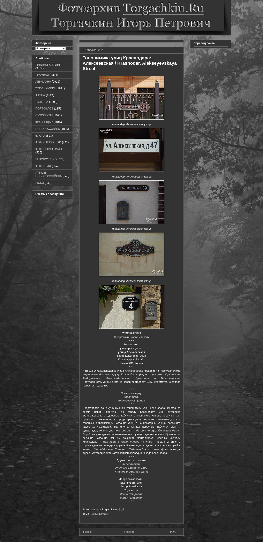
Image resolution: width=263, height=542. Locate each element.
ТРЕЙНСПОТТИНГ (48, 64)
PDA (173, 531)
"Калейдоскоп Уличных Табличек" (118, 449)
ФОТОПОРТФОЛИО (48, 149)
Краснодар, (132, 396)
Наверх (87, 531)
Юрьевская (172, 374)
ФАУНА (40, 95)
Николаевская (170, 378)
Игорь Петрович (131, 494)
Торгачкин (131, 490)
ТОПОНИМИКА (99, 513)
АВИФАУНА (43, 81)
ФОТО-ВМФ (43, 166)
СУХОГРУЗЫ (44, 115)
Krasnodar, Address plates (131, 471)
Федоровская (91, 378)
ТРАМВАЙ (42, 74)
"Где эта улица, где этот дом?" (156, 430)
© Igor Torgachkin (131, 497)
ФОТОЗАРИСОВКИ (48, 142)
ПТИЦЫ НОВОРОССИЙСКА (48, 174)
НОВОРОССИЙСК (47, 128)
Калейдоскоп (131, 464)
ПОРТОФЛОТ (44, 108)
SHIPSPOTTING (46, 159)
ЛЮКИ (39, 183)
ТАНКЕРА (41, 102)
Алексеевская (134, 370)
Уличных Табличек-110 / (131, 467)
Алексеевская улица (131, 400)
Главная (129, 531)
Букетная (142, 378)
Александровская (118, 378)
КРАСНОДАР (44, 122)
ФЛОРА (40, 135)
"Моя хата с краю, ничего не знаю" (127, 441)
